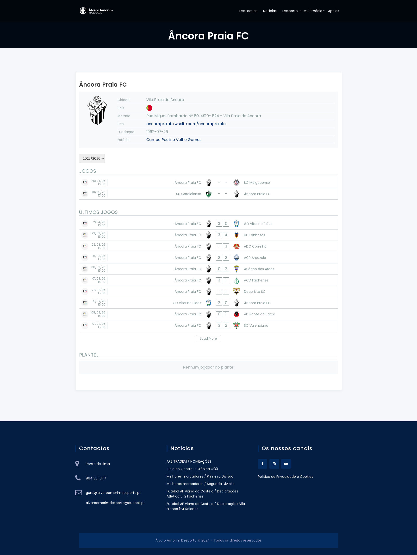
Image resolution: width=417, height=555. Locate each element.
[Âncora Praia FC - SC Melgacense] (208, 182)
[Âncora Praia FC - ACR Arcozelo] (208, 257)
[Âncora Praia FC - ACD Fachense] (208, 280)
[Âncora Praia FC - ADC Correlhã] (208, 246)
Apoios (333, 10)
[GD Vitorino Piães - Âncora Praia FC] (208, 302)
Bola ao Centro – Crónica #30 (192, 468)
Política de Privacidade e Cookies (285, 476)
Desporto (290, 10)
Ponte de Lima (98, 463)
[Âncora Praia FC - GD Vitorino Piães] (208, 223)
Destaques (248, 10)
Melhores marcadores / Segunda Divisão (201, 483)
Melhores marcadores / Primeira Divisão (200, 476)
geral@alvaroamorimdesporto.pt (113, 492)
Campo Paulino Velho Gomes (173, 139)
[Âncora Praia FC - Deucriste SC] (208, 291)
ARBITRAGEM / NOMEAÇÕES (189, 461)
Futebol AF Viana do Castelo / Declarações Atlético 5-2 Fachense (202, 494)
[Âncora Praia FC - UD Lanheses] (208, 235)
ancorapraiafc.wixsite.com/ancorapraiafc (186, 124)
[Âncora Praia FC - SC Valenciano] (208, 325)
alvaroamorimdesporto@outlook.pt (115, 502)
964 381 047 (96, 478)
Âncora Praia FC (103, 85)
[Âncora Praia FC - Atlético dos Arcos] (208, 268)
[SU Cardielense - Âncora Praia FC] (208, 193)
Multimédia (313, 10)
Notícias (270, 10)
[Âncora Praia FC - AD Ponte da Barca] (208, 314)
